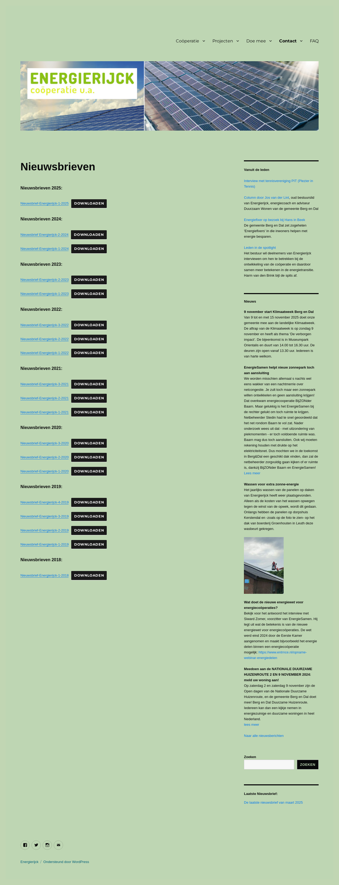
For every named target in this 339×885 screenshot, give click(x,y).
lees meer (251, 725)
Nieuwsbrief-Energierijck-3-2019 (44, 516)
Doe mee (256, 40)
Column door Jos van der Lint (266, 198)
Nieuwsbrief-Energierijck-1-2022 (44, 353)
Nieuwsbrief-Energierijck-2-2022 (44, 339)
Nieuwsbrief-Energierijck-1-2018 (44, 575)
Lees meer (252, 473)
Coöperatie (187, 40)
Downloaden (89, 203)
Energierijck (29, 862)
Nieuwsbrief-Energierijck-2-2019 (44, 530)
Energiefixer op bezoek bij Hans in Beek (274, 220)
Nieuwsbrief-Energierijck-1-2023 (44, 294)
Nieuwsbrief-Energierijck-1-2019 (44, 544)
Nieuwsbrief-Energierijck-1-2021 (44, 412)
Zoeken (250, 757)
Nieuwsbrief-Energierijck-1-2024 (44, 249)
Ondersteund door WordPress (66, 862)
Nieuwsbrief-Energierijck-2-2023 (44, 280)
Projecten (222, 40)
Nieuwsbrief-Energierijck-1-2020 (44, 471)
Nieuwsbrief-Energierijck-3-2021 (44, 384)
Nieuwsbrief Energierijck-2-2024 (44, 235)
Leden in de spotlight (260, 248)
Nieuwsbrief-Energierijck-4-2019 (44, 502)
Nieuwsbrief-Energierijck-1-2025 (44, 203)
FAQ (314, 40)
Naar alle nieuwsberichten (264, 736)
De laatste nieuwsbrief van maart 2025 (273, 802)
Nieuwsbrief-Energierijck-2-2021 (44, 398)
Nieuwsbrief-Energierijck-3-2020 (44, 443)
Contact (288, 40)
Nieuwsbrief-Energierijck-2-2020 (44, 457)
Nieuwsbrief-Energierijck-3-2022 (44, 325)
